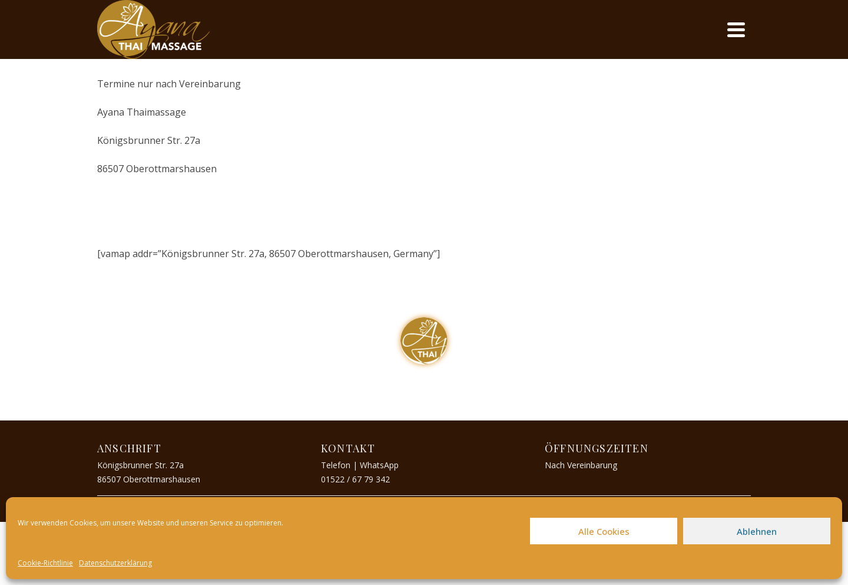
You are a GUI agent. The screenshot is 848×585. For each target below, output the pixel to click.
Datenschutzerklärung (115, 563)
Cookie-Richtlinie (45, 563)
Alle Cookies (604, 531)
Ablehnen (757, 531)
